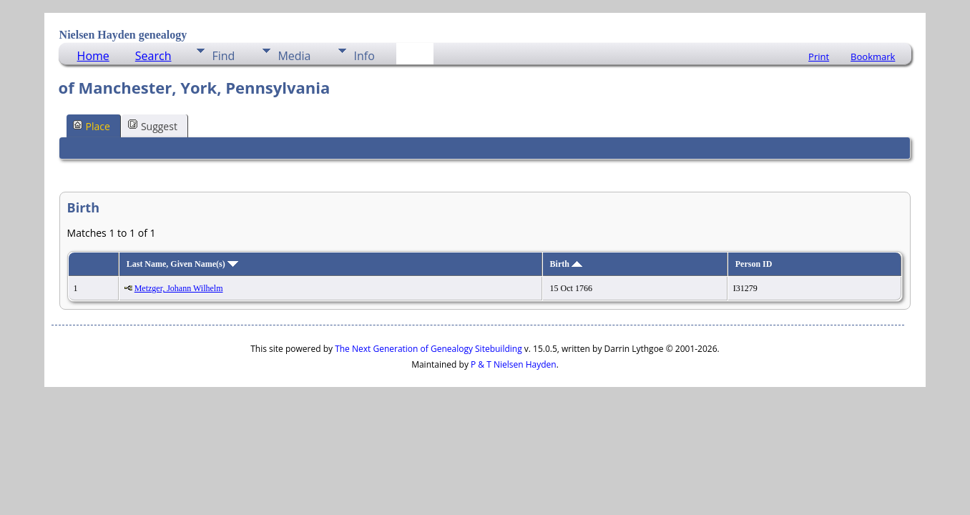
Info (363, 56)
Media (294, 56)
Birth (566, 264)
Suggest (152, 125)
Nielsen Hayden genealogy (123, 35)
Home (93, 56)
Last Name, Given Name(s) (182, 264)
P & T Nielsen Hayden (514, 364)
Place (91, 125)
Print (818, 56)
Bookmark (873, 56)
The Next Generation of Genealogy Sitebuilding (428, 349)
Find (223, 56)
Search (153, 56)
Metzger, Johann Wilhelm (178, 288)
